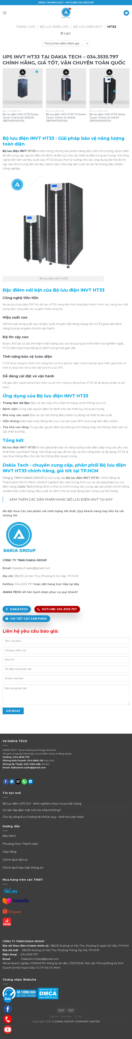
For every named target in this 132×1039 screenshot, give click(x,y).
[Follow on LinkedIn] (30, 782)
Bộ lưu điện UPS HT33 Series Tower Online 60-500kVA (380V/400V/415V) (20, 117)
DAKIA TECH (12, 592)
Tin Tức (78, 1016)
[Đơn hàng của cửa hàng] (66, 43)
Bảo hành (9, 836)
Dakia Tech (25, 486)
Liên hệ (54, 1016)
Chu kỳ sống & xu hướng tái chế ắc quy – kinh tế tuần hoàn (43, 816)
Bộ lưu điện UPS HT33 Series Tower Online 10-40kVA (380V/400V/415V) (107, 117)
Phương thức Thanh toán (21, 843)
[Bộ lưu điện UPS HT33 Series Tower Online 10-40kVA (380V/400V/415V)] (109, 88)
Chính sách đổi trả (15, 859)
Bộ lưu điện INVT (15, 151)
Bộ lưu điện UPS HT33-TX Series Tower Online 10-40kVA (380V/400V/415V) (66, 117)
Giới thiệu (66, 1016)
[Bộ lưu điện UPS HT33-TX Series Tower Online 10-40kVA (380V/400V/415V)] (66, 88)
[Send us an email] (18, 782)
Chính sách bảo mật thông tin (23, 867)
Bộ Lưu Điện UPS (54, 27)
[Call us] (24, 782)
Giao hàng (9, 851)
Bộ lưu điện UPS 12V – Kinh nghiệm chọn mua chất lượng (42, 803)
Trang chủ (25, 27)
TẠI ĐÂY (105, 499)
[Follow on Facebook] (6, 782)
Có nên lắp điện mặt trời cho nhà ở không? (32, 810)
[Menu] (5, 13)
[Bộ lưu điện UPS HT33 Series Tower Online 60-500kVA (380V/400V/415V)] (23, 88)
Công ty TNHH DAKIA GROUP (23, 477)
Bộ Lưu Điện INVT (88, 27)
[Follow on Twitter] (12, 782)
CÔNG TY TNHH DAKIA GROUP (25, 560)
